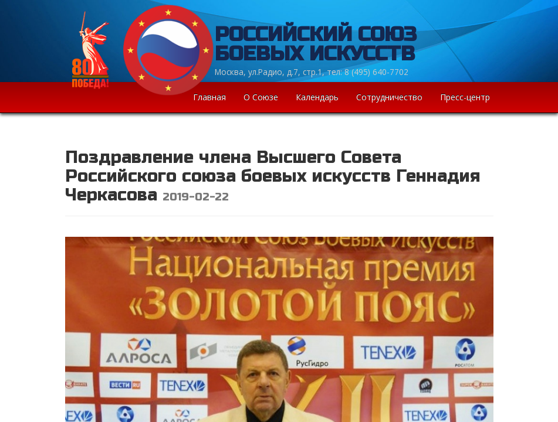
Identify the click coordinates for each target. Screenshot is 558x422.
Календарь (317, 97)
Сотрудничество (389, 97)
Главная (209, 97)
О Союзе (261, 97)
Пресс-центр (465, 97)
